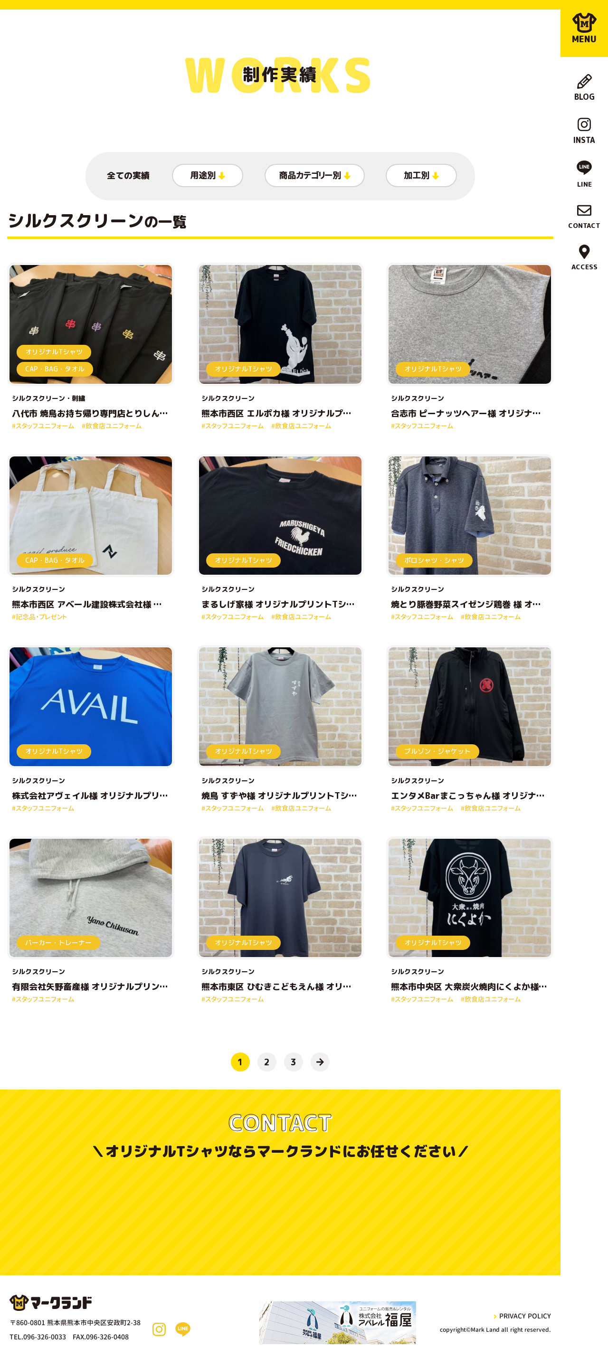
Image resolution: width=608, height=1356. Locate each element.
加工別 (421, 175)
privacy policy (522, 1315)
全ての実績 (128, 175)
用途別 (208, 175)
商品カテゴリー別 (315, 175)
